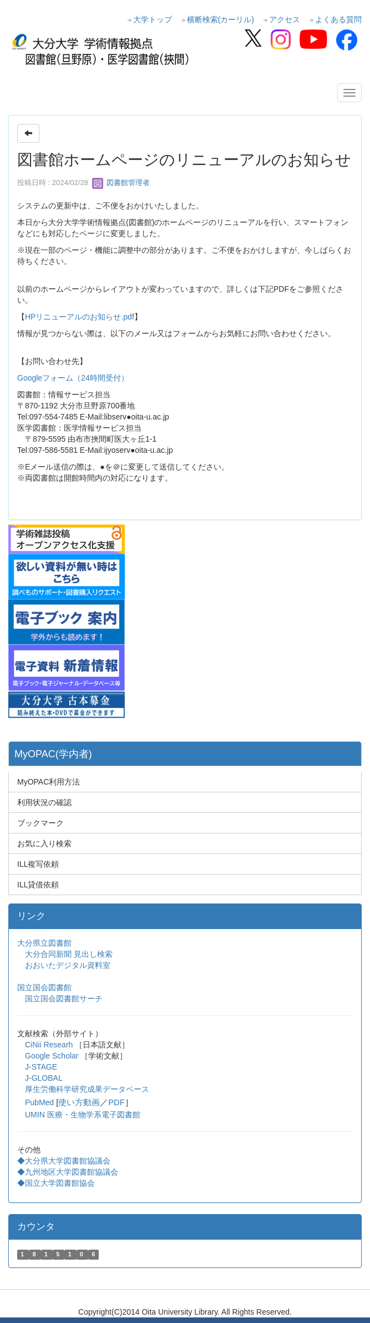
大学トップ (152, 19)
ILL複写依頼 (38, 864)
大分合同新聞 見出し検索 (69, 954)
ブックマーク (40, 822)
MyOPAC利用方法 (48, 781)
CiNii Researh (49, 1044)
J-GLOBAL (44, 1078)
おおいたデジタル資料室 (67, 965)
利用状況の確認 (44, 802)
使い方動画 (79, 1102)
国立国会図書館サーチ (64, 998)
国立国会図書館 (44, 987)
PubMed (39, 1102)
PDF (116, 1102)
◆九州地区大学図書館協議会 (67, 1171)
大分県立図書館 (44, 942)
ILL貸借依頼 (38, 884)
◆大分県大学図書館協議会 (63, 1160)
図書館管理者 (121, 182)
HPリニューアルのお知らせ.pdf (79, 316)
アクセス (284, 19)
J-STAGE (41, 1066)
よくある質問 (338, 19)
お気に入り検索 (44, 843)
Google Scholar (52, 1055)
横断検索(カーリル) (220, 19)
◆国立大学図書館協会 (57, 1183)
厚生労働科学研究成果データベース (87, 1089)
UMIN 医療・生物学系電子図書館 (82, 1114)
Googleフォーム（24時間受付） (73, 377)
